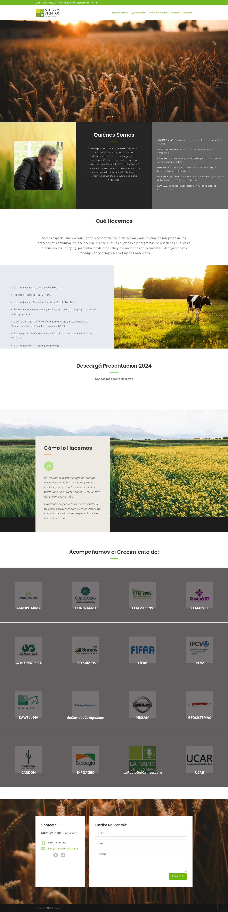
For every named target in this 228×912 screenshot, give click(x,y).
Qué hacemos (138, 13)
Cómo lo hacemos (158, 13)
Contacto (188, 13)
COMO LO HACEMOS (114, 86)
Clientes (175, 13)
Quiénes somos (120, 13)
